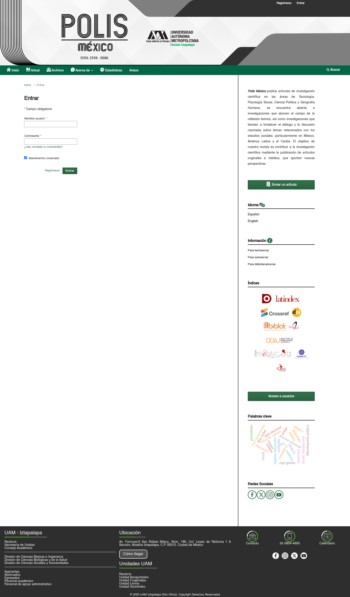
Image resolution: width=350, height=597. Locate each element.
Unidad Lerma (129, 583)
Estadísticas (111, 70)
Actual (33, 70)
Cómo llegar (133, 554)
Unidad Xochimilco (132, 586)
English (253, 221)
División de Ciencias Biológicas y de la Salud (35, 560)
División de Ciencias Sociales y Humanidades (36, 563)
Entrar (300, 3)
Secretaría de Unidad (19, 545)
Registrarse (284, 3)
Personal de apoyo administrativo (28, 584)
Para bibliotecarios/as (262, 264)
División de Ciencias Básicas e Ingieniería (33, 556)
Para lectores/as (258, 250)
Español (253, 214)
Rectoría (10, 541)
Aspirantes (11, 571)
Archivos (55, 70)
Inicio (13, 70)
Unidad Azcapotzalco (134, 577)
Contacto (252, 543)
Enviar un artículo (281, 184)
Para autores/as (258, 257)
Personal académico (18, 581)
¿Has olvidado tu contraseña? (43, 147)
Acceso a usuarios (281, 396)
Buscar (333, 69)
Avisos (133, 70)
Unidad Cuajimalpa (132, 580)
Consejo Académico (18, 548)
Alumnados (12, 574)
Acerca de (81, 70)
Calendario (327, 543)
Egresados (12, 578)
